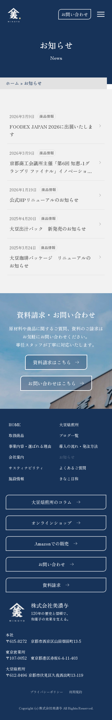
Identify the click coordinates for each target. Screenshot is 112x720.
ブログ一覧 (69, 435)
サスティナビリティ (26, 468)
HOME (15, 424)
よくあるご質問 (72, 468)
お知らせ (67, 457)
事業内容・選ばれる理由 (30, 446)
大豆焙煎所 (69, 424)
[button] (56, 708)
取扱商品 (16, 435)
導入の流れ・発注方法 (78, 446)
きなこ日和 (69, 479)
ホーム (12, 83)
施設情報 (16, 479)
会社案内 (16, 457)
